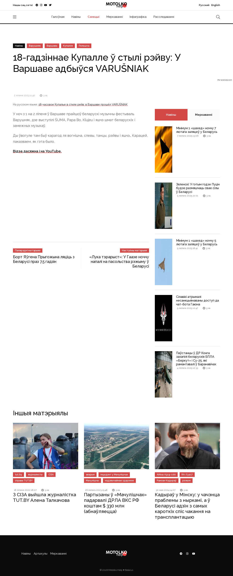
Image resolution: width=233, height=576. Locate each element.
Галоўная (57, 17)
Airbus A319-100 (166, 474)
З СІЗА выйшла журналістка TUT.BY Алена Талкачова (44, 497)
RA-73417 (187, 474)
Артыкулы (40, 553)
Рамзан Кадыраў (166, 480)
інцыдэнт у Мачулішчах (114, 474)
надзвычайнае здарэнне (119, 480)
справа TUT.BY (24, 480)
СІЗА (51, 474)
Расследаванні (163, 17)
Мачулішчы (92, 480)
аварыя (90, 474)
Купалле (68, 45)
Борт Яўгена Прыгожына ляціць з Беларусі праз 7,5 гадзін (44, 259)
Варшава (52, 45)
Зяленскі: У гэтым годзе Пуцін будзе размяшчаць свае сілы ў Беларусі (198, 188)
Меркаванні (114, 17)
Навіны (76, 17)
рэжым (186, 480)
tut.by (18, 474)
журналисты (35, 474)
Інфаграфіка (138, 17)
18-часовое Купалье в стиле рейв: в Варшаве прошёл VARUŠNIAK (83, 104)
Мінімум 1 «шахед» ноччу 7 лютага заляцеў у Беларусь (196, 130)
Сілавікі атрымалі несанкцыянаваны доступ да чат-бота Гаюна (197, 300)
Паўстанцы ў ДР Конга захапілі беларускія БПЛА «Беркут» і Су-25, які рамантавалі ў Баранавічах (196, 358)
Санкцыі (93, 17)
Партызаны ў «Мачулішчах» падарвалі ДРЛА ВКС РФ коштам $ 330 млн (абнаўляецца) (115, 503)
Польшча (84, 45)
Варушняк (35, 45)
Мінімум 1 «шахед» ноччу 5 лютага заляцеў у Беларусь (196, 242)
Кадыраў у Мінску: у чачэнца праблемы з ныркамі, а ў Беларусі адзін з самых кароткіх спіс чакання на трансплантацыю (187, 506)
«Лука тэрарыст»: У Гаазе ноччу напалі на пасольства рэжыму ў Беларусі (119, 261)
